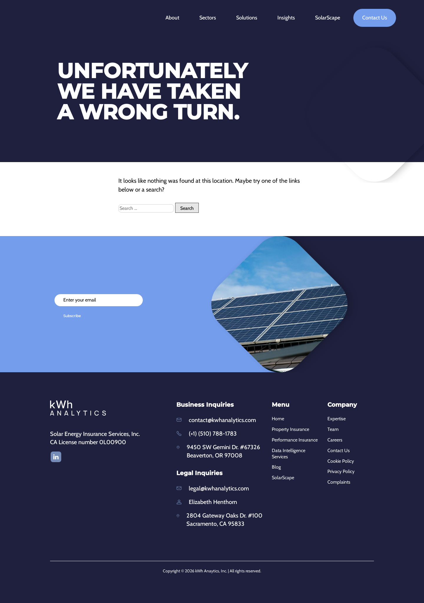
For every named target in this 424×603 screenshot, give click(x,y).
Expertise (336, 418)
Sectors (211, 18)
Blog (276, 467)
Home (278, 418)
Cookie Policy (340, 461)
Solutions (250, 18)
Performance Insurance (295, 440)
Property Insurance (290, 429)
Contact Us (374, 17)
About (175, 18)
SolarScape (327, 17)
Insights (289, 18)
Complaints (338, 482)
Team (333, 429)
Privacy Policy (341, 471)
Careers (334, 440)
